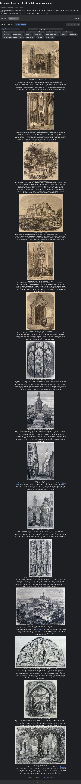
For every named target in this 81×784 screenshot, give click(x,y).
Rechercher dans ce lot (12, 29)
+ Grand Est (73, 34)
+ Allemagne (38, 34)
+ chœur (64, 34)
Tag (9, 24)
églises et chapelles (21, 24)
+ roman (28, 34)
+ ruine (50, 32)
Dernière (51, 777)
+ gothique (44, 29)
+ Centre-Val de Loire (51, 34)
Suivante (45, 777)
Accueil (3, 24)
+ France (41, 32)
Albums (3, 18)
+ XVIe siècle (50, 37)
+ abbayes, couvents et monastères (13, 32)
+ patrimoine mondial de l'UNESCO (13, 37)
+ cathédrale (31, 32)
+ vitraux (40, 37)
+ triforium (30, 37)
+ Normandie (17, 34)
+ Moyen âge (33, 29)
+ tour (57, 32)
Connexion (76, 18)
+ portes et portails (56, 29)
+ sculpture (7, 34)
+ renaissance (67, 32)
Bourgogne (38, 629)
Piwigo (43, 782)
